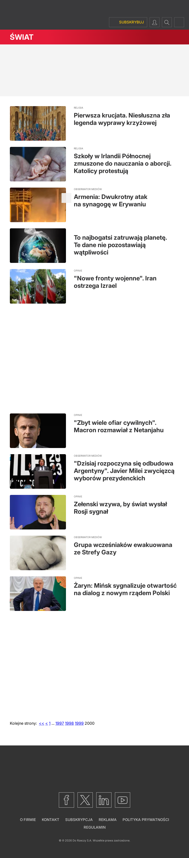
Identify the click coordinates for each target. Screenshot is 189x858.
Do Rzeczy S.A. (82, 840)
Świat (21, 37)
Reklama (108, 819)
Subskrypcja (79, 819)
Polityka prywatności (146, 819)
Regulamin (95, 827)
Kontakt (50, 819)
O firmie (28, 819)
